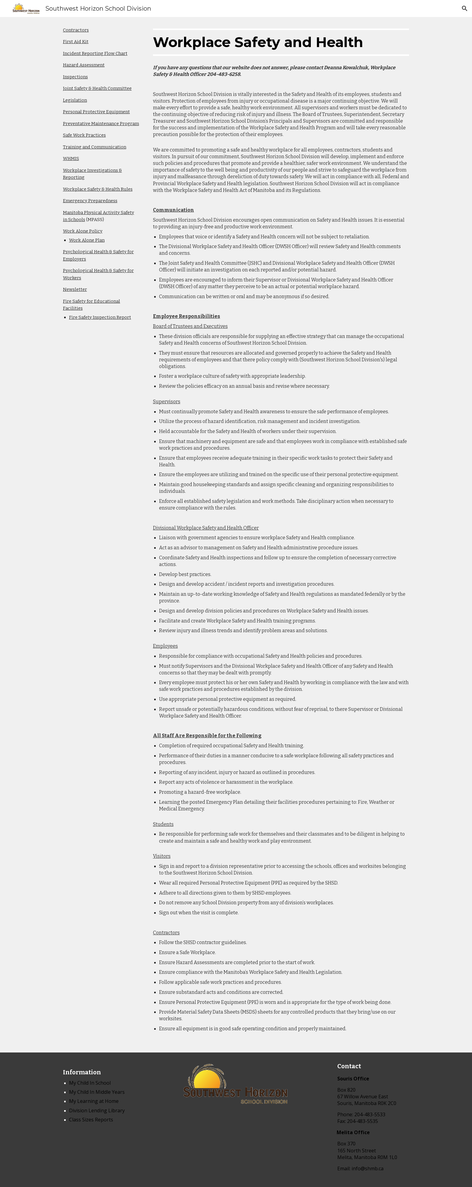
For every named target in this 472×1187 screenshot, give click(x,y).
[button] (464, 8)
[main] (101, 173)
